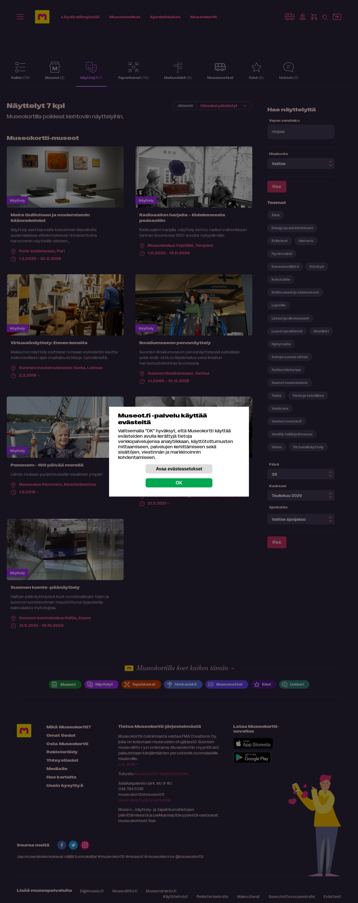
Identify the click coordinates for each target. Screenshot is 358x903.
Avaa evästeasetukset (179, 468)
